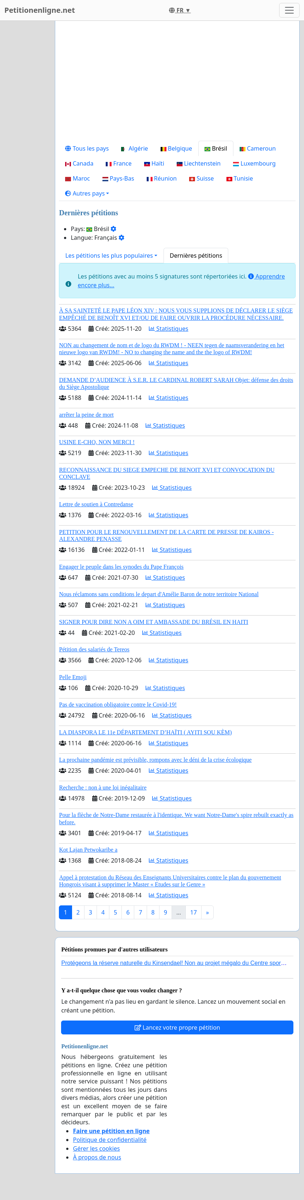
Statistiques (168, 329)
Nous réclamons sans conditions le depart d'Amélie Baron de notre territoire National (158, 594)
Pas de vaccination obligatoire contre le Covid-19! (118, 704)
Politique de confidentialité (109, 1140)
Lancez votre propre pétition (177, 1027)
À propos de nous (97, 1157)
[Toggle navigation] (289, 10)
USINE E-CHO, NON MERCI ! (97, 442)
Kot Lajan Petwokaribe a (88, 850)
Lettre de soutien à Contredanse (96, 504)
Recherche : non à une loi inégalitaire (102, 787)
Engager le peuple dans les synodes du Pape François (121, 567)
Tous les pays (87, 148)
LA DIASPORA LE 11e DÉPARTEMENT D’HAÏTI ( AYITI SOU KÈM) (145, 732)
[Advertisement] (177, 84)
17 (193, 912)
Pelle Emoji (72, 677)
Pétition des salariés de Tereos (94, 649)
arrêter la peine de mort (86, 415)
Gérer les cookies (96, 1148)
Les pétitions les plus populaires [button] (109, 255)
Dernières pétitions (196, 255)
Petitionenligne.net (39, 10)
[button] (87, 193)
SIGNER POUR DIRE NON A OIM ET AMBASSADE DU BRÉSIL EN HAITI (153, 622)
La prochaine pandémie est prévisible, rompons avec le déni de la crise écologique (155, 760)
